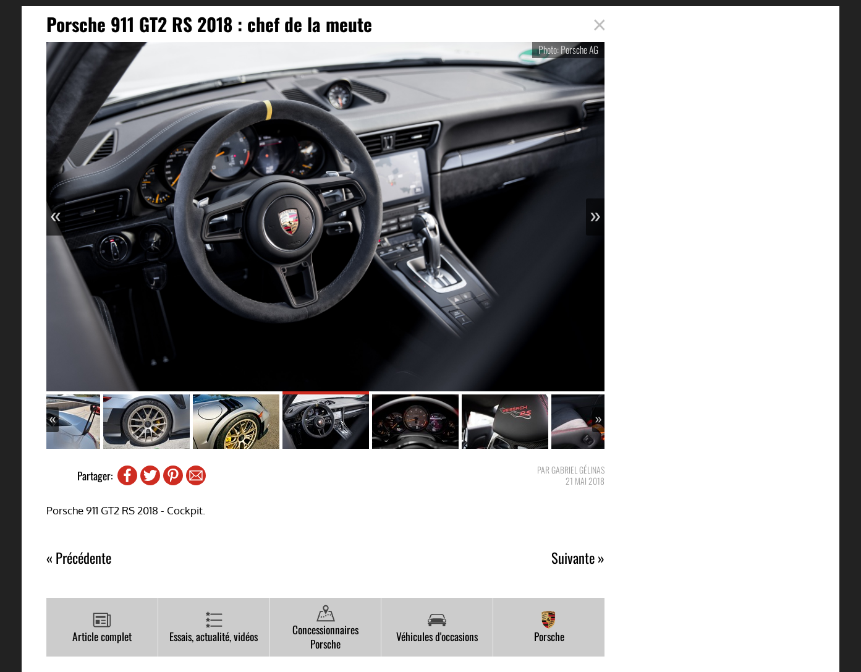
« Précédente (78, 558)
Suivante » (577, 558)
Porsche (549, 627)
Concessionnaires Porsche (325, 628)
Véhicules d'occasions (437, 627)
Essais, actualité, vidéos (213, 627)
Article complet (102, 627)
